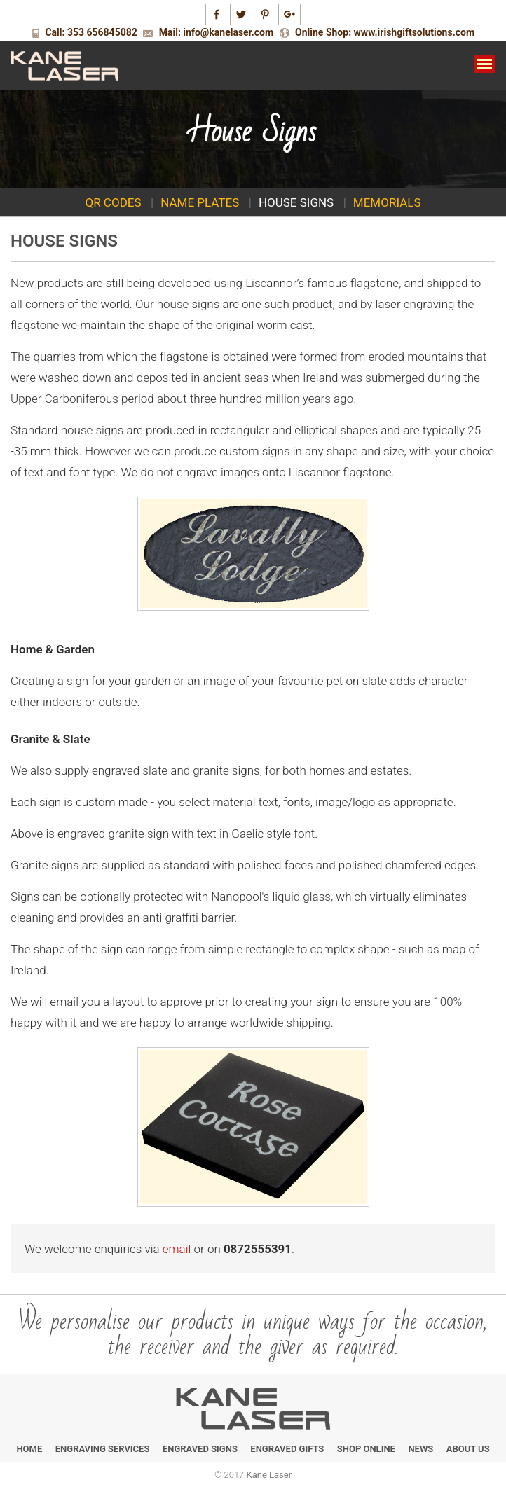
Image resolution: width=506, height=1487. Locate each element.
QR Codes (113, 202)
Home (29, 1449)
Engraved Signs (200, 1449)
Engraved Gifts (287, 1449)
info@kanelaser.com (228, 32)
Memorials (387, 202)
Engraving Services (102, 1449)
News (420, 1449)
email (177, 1249)
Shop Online (366, 1449)
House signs (296, 202)
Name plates (199, 202)
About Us (468, 1449)
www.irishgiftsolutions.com (414, 32)
